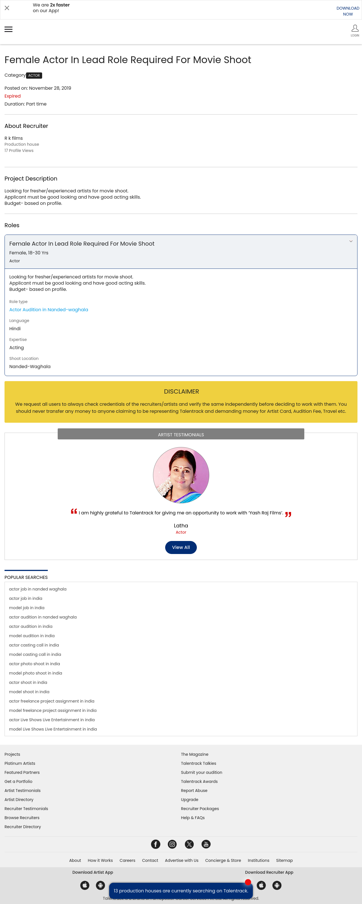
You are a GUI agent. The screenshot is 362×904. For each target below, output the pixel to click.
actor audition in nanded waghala (43, 617)
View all (181, 547)
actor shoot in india (28, 682)
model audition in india (32, 636)
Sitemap (284, 860)
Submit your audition (201, 772)
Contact (150, 860)
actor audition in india (30, 626)
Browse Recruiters (22, 817)
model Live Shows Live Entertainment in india (53, 729)
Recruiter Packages (200, 808)
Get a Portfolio (18, 781)
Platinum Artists (20, 763)
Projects (12, 754)
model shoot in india (29, 692)
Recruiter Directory (23, 826)
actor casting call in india (34, 645)
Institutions (258, 860)
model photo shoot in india (35, 673)
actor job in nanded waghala (37, 589)
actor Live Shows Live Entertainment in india (52, 720)
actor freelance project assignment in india (51, 701)
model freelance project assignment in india (53, 710)
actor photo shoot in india (34, 664)
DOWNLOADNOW (348, 11)
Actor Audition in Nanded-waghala (48, 309)
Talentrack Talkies (198, 763)
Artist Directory (19, 799)
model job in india (26, 608)
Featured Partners (22, 772)
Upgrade (189, 799)
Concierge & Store (223, 860)
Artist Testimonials (22, 790)
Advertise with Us (181, 860)
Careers (127, 860)
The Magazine (194, 754)
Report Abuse (194, 790)
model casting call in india (35, 654)
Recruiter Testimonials (26, 808)
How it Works (100, 860)
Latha (181, 525)
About (75, 860)
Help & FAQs (193, 817)
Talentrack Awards (199, 781)
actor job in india (25, 598)
